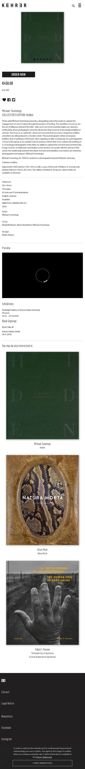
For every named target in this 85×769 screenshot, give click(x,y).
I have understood (42, 763)
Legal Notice (7, 703)
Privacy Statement (44, 757)
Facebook (6, 727)
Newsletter (7, 716)
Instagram (6, 739)
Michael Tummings (10, 215)
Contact (5, 692)
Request (18, 74)
